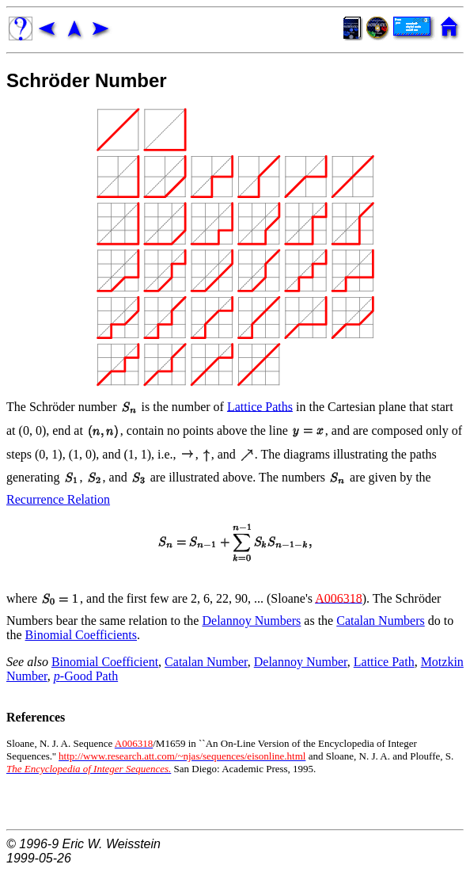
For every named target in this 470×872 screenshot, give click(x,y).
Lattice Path (384, 661)
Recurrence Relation (58, 499)
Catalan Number (206, 661)
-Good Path (86, 676)
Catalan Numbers (380, 620)
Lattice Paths (260, 406)
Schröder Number (86, 80)
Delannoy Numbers (251, 620)
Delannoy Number (300, 661)
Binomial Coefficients (81, 635)
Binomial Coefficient (104, 661)
